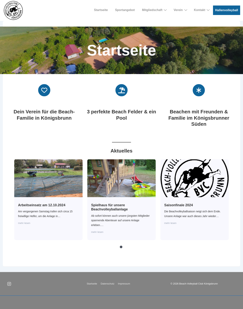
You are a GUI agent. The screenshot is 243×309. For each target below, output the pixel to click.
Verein (181, 10)
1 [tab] (121, 247)
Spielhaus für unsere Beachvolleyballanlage (121, 178)
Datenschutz (107, 283)
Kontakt (202, 10)
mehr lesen (24, 223)
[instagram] (9, 284)
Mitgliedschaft (155, 10)
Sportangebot (125, 10)
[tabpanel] (48, 199)
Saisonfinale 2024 (194, 178)
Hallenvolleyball (226, 10)
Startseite (101, 10)
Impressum (124, 283)
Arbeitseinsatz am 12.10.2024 (48, 178)
